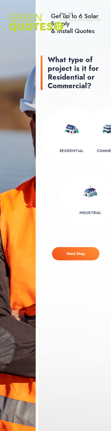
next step (76, 253)
